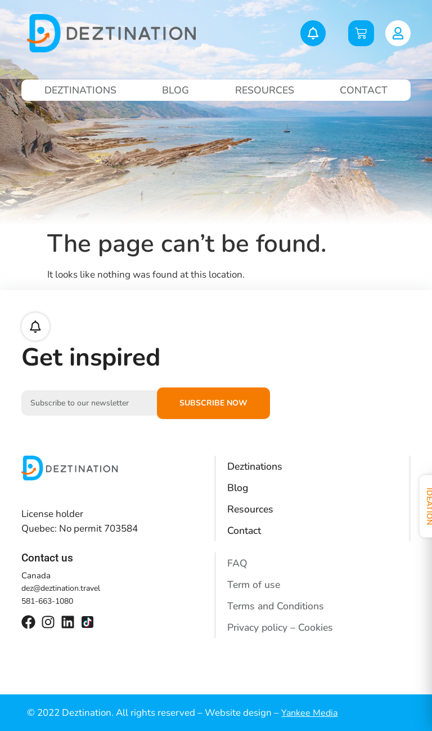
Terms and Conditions (277, 606)
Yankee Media (309, 713)
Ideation (419, 507)
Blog (176, 90)
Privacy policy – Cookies (281, 627)
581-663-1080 (47, 601)
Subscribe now (213, 403)
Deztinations (81, 90)
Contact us (47, 557)
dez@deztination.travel (60, 588)
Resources (265, 90)
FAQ (237, 563)
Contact (364, 90)
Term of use (254, 584)
